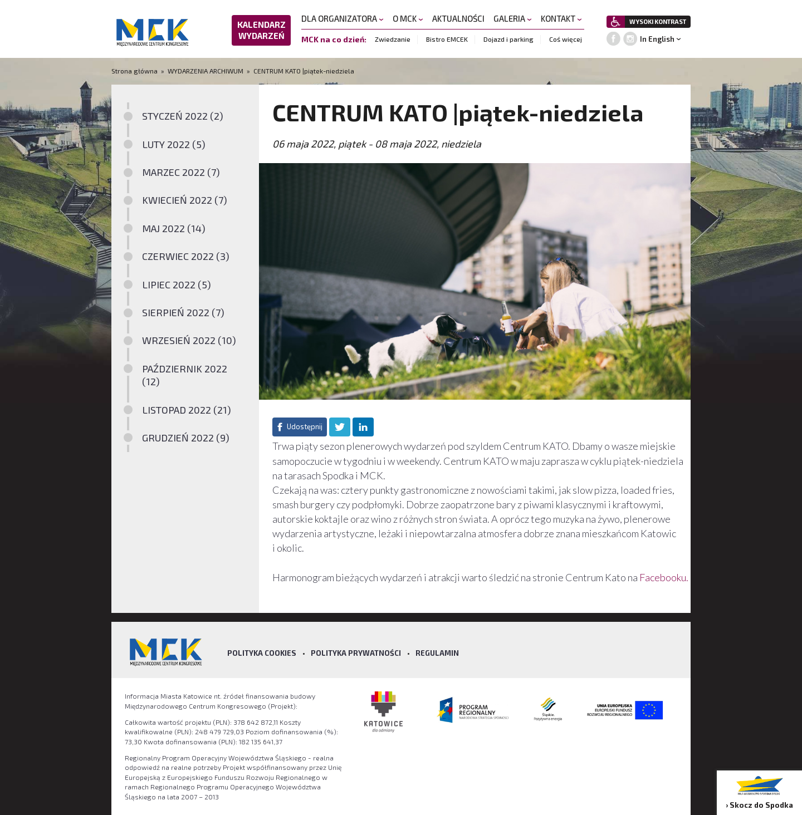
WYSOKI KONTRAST (657, 21)
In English (657, 39)
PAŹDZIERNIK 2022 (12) (184, 374)
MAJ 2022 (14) (174, 228)
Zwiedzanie (392, 39)
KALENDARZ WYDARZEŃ (261, 30)
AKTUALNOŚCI (458, 18)
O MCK (408, 18)
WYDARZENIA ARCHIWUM (205, 71)
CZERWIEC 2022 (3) (185, 256)
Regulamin (437, 653)
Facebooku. (663, 577)
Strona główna (135, 71)
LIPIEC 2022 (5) (176, 284)
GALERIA (512, 18)
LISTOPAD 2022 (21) (186, 410)
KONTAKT (561, 18)
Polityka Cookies (261, 653)
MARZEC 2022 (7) (181, 172)
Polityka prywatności (356, 653)
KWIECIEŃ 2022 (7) (184, 200)
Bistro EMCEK (447, 39)
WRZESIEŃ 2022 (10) (189, 340)
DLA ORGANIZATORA (342, 18)
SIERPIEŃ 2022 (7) (183, 312)
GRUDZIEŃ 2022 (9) (185, 437)
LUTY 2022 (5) (174, 144)
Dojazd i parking (508, 39)
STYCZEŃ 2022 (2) (182, 116)
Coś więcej (565, 39)
